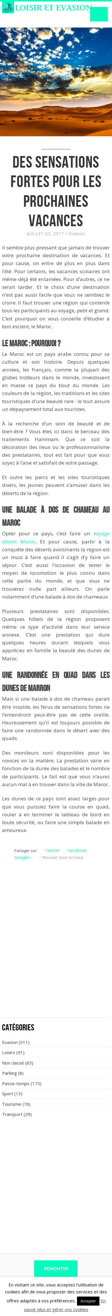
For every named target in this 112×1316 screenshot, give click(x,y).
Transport (12, 1114)
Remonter (56, 1268)
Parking (9, 1073)
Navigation (99, 14)
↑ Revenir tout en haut (61, 857)
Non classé (13, 1063)
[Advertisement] (56, 955)
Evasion (77, 233)
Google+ (23, 857)
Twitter (52, 850)
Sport (7, 1093)
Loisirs (8, 1052)
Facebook (77, 850)
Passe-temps (15, 1083)
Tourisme (11, 1104)
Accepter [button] (88, 1301)
